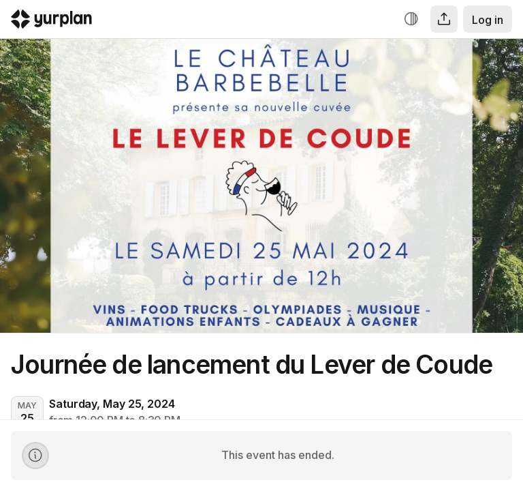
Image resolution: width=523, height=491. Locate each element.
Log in (487, 20)
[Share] (444, 19)
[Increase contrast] (411, 19)
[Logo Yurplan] (51, 22)
